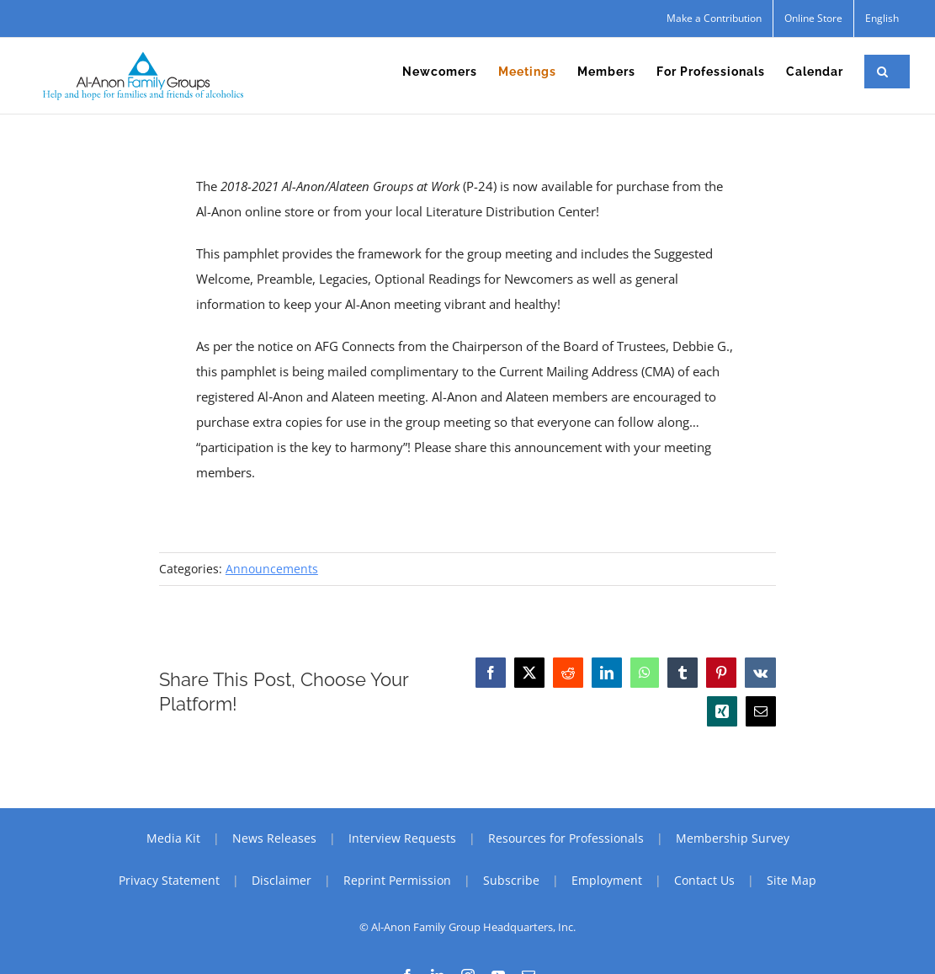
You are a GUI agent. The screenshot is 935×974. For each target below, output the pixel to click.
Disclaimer (281, 880)
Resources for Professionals (566, 838)
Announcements (272, 569)
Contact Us (704, 880)
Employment (606, 880)
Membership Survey (732, 838)
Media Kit (173, 838)
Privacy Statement (169, 880)
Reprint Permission (397, 880)
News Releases (274, 838)
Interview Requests (402, 838)
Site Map (791, 880)
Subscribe (511, 880)
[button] (883, 71)
